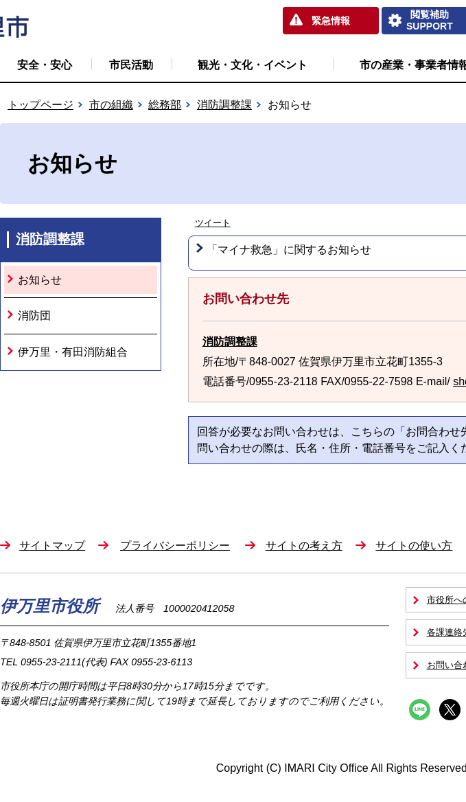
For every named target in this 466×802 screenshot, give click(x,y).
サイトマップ (52, 545)
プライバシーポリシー (175, 545)
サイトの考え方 (304, 545)
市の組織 (111, 105)
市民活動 (131, 65)
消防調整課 (224, 105)
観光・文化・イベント (252, 65)
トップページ (40, 105)
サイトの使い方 (413, 545)
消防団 (34, 315)
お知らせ (40, 280)
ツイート (213, 223)
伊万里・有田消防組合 (73, 352)
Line (419, 709)
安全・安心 (44, 65)
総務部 (164, 105)
